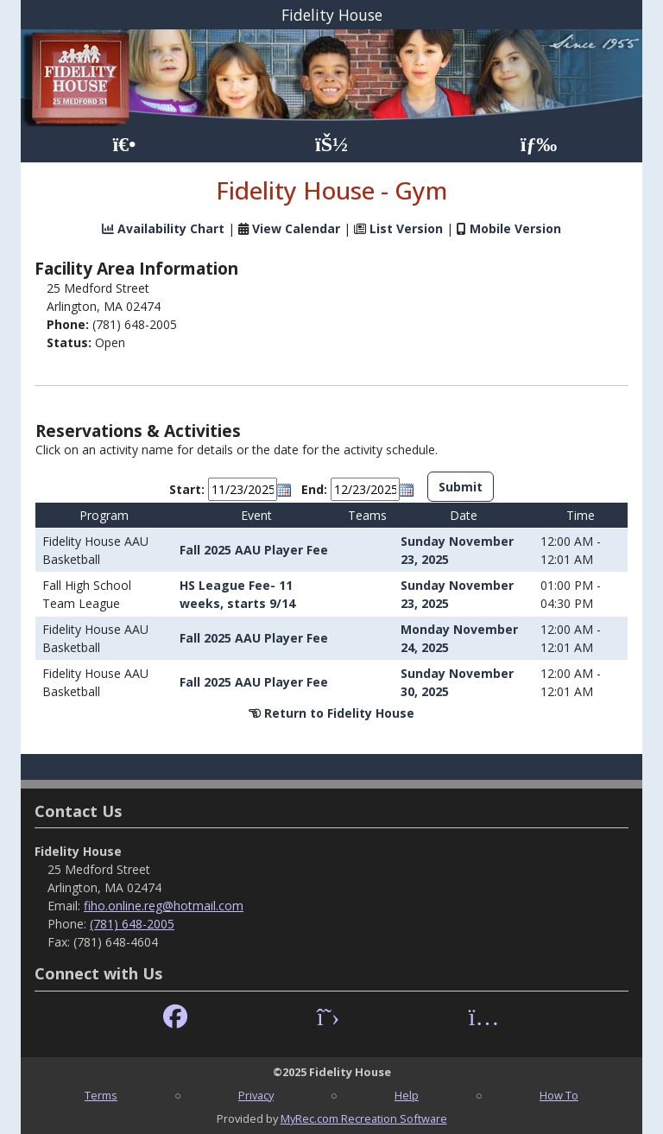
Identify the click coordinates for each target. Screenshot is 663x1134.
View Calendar (296, 228)
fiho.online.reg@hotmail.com (163, 905)
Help (407, 1095)
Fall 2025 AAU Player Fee (254, 550)
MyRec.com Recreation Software (364, 1118)
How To (559, 1095)
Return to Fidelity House (339, 713)
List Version (406, 228)
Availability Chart (163, 228)
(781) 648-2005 (132, 923)
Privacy (256, 1095)
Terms (101, 1095)
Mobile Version (515, 228)
